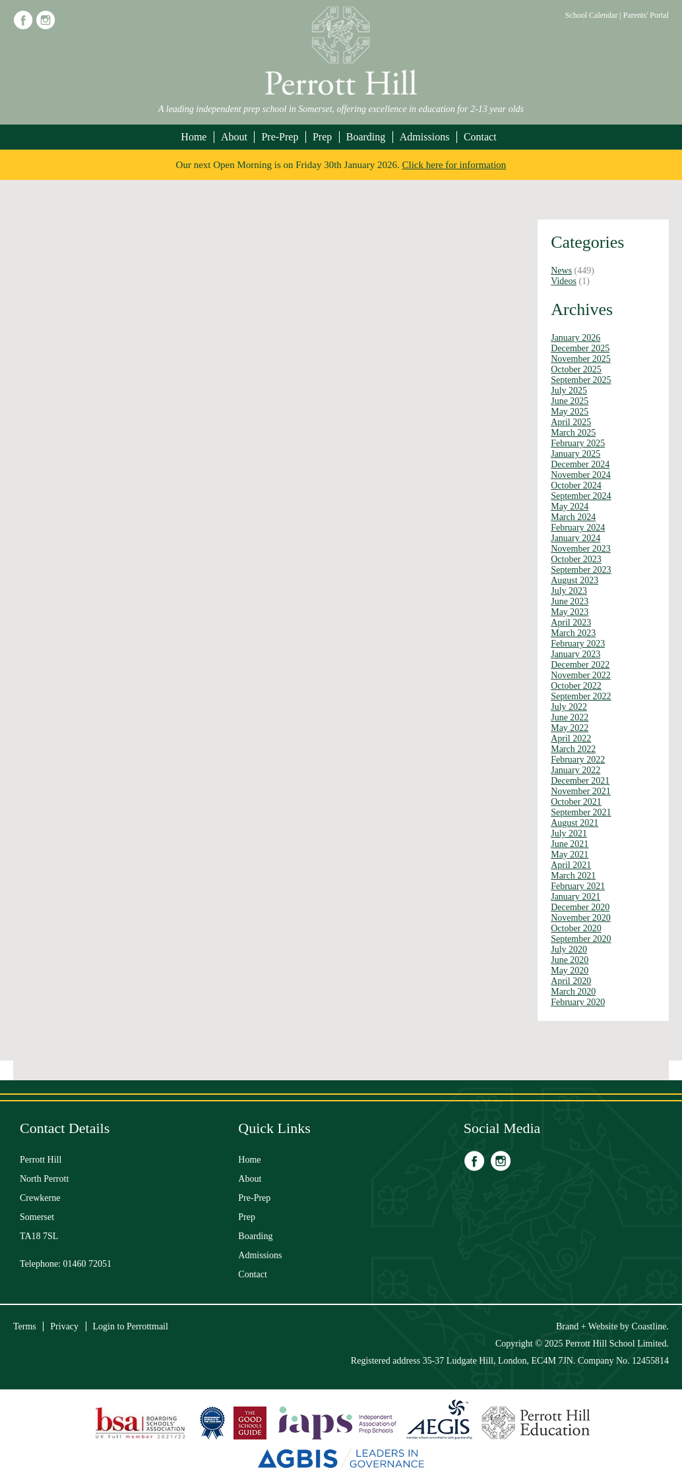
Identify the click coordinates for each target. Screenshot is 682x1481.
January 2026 (575, 338)
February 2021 (578, 886)
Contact (480, 136)
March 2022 (573, 749)
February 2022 (578, 760)
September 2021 (581, 812)
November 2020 (581, 918)
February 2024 (578, 528)
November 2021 (581, 791)
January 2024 (575, 538)
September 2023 (581, 570)
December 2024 (580, 464)
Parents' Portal (646, 15)
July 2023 (569, 591)
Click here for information (454, 165)
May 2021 (569, 854)
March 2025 (573, 433)
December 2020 (580, 907)
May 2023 (569, 612)
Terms (24, 1326)
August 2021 (574, 823)
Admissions (425, 136)
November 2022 (581, 675)
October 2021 (576, 802)
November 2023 (581, 549)
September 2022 (581, 696)
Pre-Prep (279, 136)
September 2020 (581, 939)
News (561, 271)
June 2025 (569, 401)
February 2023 (578, 644)
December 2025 (580, 348)
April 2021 (571, 865)
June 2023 (569, 601)
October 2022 (576, 686)
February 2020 (578, 1002)
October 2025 (576, 369)
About (234, 136)
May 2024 (569, 506)
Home (193, 136)
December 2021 (580, 781)
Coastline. (650, 1326)
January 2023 (575, 654)
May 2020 (569, 970)
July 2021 (569, 833)
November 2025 (581, 359)
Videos (563, 281)
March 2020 (573, 992)
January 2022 (575, 770)
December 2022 (580, 665)
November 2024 (581, 475)
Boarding (366, 136)
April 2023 (571, 622)
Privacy (64, 1326)
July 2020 (569, 949)
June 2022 (569, 717)
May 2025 (569, 412)
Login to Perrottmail (130, 1326)
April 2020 (571, 981)
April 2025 (571, 422)
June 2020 (569, 960)
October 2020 (576, 928)
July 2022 (569, 707)
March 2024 (573, 517)
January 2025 (575, 454)
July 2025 (569, 390)
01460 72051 (87, 1264)
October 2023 (576, 559)
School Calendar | (594, 15)
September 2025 (581, 380)
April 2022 (571, 738)
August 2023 (574, 580)
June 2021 (569, 844)
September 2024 (581, 496)
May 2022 (569, 728)
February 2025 (578, 443)
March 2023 (573, 633)
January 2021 (575, 897)
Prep (322, 136)
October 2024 (576, 485)
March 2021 (573, 876)
